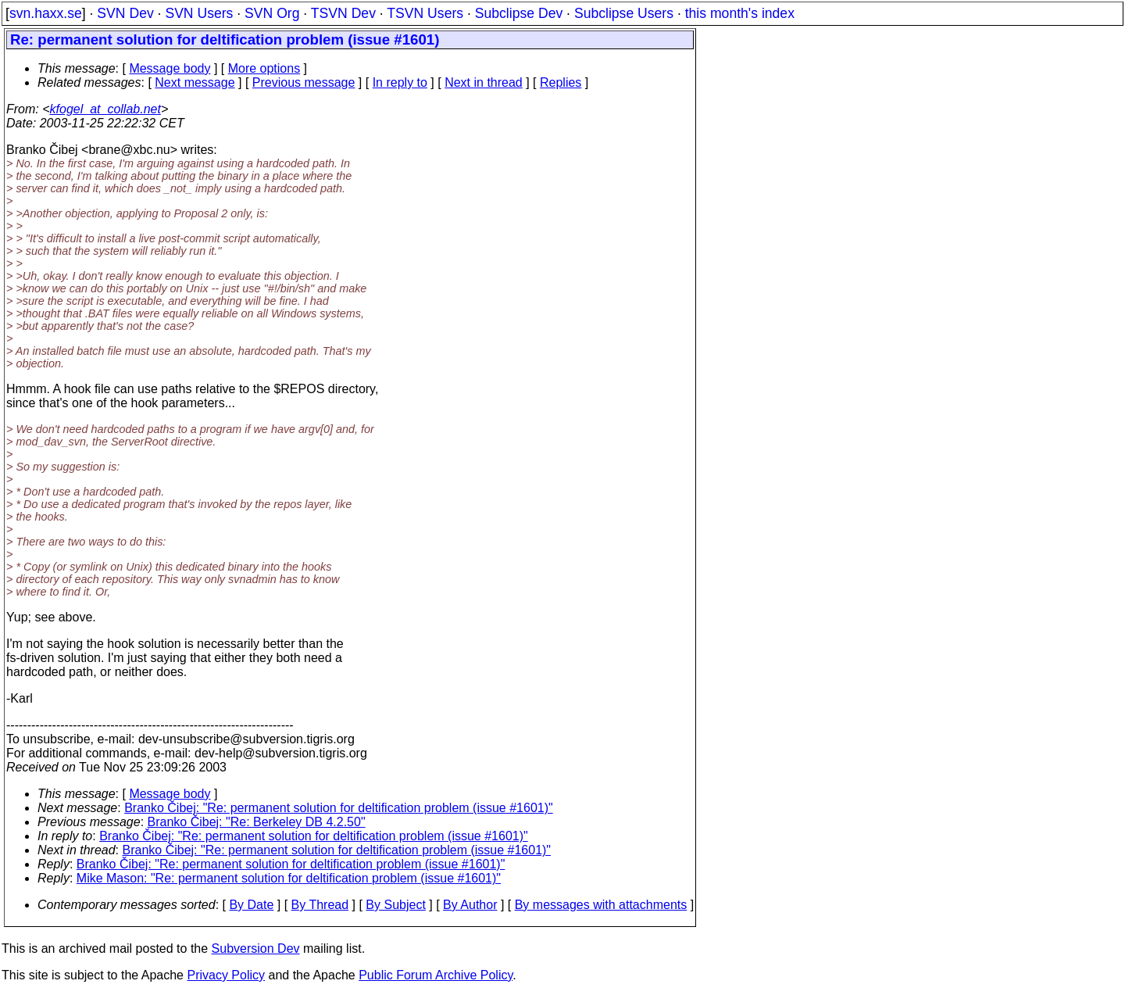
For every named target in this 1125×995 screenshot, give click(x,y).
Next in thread (484, 82)
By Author (470, 904)
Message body (169, 68)
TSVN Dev (343, 13)
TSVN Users (425, 13)
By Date (251, 904)
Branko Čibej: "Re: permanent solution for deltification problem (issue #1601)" (338, 807)
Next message (194, 82)
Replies (560, 82)
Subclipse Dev (518, 13)
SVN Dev (125, 13)
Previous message (303, 82)
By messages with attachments (601, 904)
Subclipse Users (623, 13)
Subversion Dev (256, 948)
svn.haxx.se (45, 13)
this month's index (740, 13)
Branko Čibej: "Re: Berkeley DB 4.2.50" (257, 822)
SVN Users (199, 13)
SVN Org (272, 13)
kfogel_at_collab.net (105, 109)
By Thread (320, 904)
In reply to (400, 82)
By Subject (395, 904)
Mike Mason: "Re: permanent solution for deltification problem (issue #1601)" (289, 878)
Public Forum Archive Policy (435, 975)
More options (264, 68)
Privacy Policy (226, 975)
